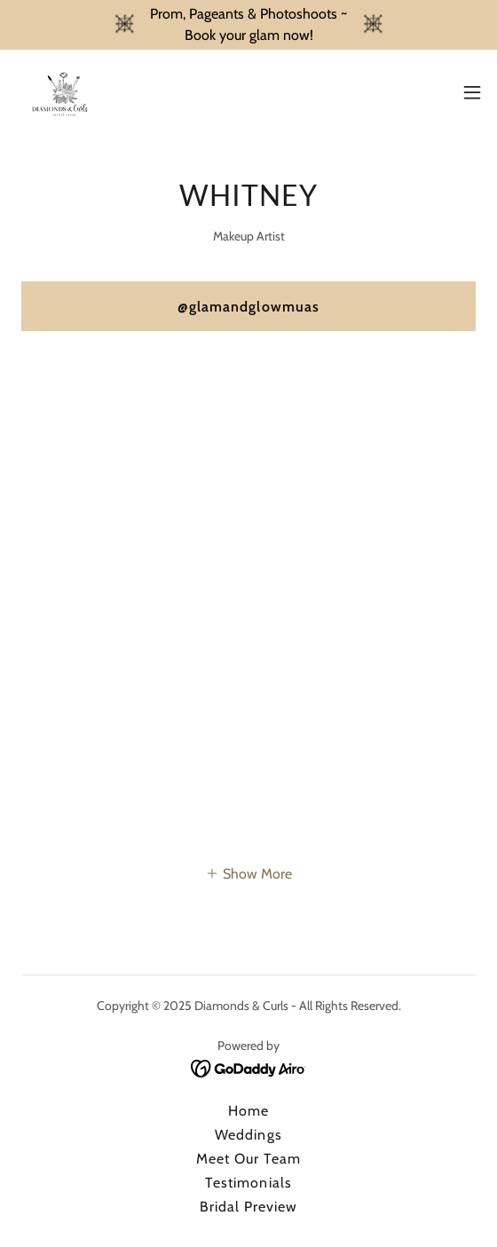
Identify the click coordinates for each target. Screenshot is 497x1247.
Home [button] (248, 1110)
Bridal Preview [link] (248, 1206)
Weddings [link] (248, 1134)
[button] (472, 92)
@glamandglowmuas (248, 306)
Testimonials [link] (248, 1182)
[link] (61, 92)
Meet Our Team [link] (248, 1158)
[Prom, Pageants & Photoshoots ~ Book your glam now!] (248, 25)
